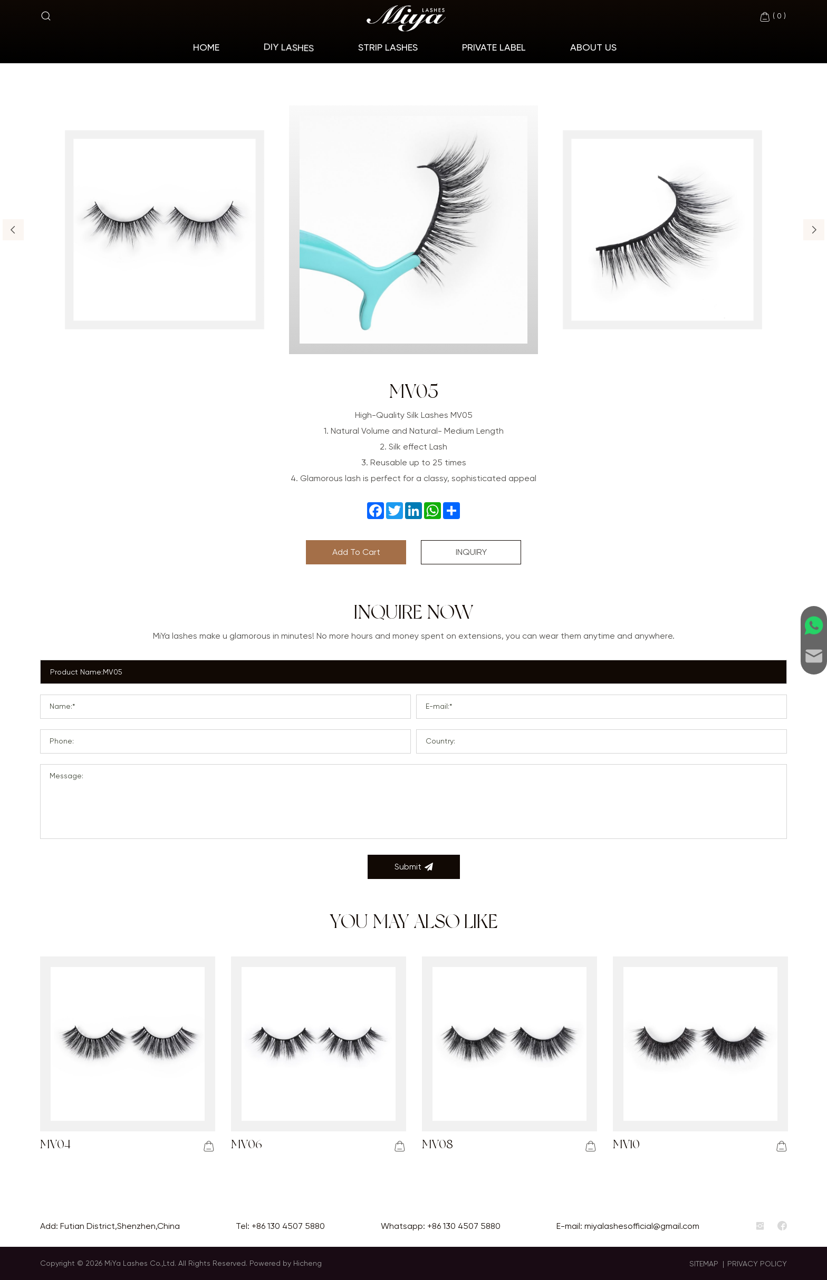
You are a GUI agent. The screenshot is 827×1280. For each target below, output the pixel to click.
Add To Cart (356, 552)
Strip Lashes (388, 47)
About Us (593, 47)
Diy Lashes (289, 47)
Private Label (494, 47)
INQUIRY (471, 552)
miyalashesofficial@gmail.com (641, 1226)
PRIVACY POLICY (757, 1263)
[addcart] (209, 1146)
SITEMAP (703, 1263)
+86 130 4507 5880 (288, 1226)
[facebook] (782, 1226)
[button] (13, 229)
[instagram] (760, 1226)
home (206, 47)
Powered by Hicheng (285, 1263)
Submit (414, 866)
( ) (772, 17)
